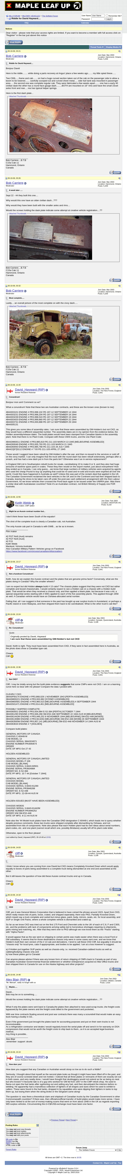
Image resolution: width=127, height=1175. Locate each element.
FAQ (26, 23)
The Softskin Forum (50, 16)
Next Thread (71, 1120)
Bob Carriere (14, 56)
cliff (17, 620)
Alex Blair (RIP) (16, 979)
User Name (86, 16)
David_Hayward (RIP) (30, 389)
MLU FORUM (14, 16)
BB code (9, 1139)
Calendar (85, 23)
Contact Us (98, 1163)
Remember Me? (114, 16)
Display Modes (112, 47)
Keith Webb (23, 503)
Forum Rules (11, 1149)
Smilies (9, 1141)
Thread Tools (96, 47)
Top (119, 1163)
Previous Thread (57, 1120)
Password (86, 19)
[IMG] (8, 1143)
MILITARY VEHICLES (31, 16)
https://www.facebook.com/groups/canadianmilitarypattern (34, 551)
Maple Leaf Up (110, 1163)
